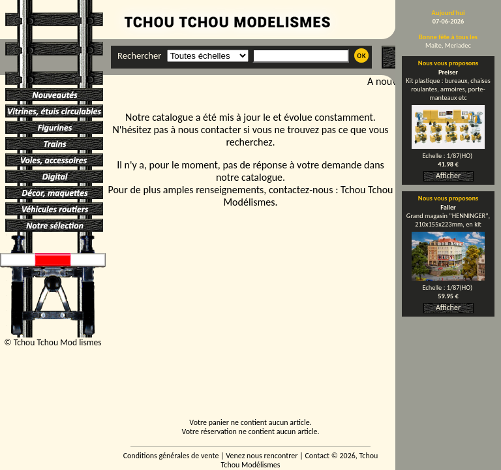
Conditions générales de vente (171, 455)
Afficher (448, 175)
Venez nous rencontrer (261, 455)
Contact (317, 455)
